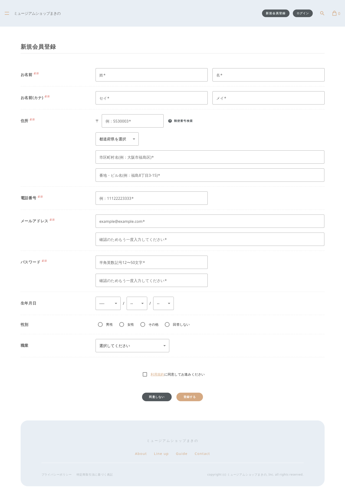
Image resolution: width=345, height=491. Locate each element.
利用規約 (157, 374)
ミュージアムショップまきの (37, 14)
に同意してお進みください (178, 374)
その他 (153, 324)
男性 (109, 324)
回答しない (181, 324)
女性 (130, 324)
